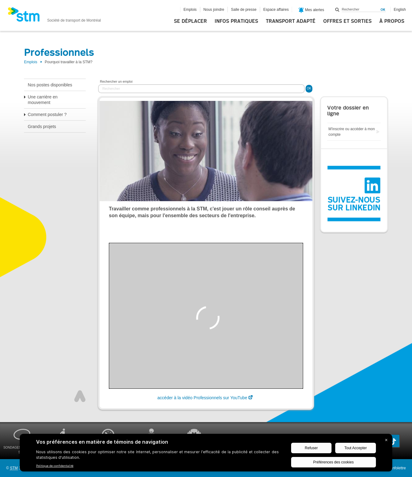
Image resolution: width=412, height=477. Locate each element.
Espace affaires (276, 9)
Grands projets (42, 126)
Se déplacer (190, 21)
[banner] (54, 16)
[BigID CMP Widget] (206, 454)
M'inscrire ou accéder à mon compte (351, 132)
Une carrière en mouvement (43, 99)
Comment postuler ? (47, 114)
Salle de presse (244, 9)
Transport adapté (290, 21)
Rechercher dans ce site (337, 9)
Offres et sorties (347, 21)
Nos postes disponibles (50, 84)
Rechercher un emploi (116, 81)
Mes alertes (311, 10)
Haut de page (79, 396)
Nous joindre (214, 9)
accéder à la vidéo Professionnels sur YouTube (202, 397)
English (400, 9)
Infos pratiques (236, 21)
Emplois (190, 9)
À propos (391, 21)
